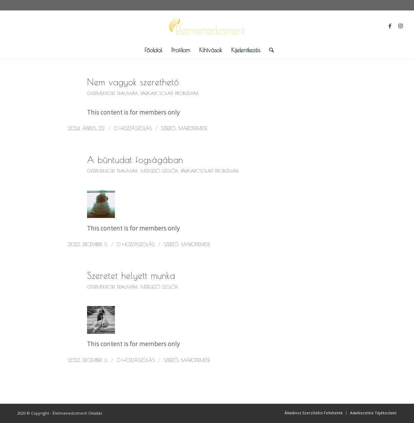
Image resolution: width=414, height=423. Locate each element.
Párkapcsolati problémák (170, 93)
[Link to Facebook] (390, 26)
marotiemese (192, 128)
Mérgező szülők (159, 171)
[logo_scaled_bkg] (207, 25)
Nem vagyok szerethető (133, 82)
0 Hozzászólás (133, 128)
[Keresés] (269, 50)
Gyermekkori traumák (112, 93)
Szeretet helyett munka (131, 276)
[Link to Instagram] (400, 26)
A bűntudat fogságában (135, 160)
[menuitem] (153, 50)
